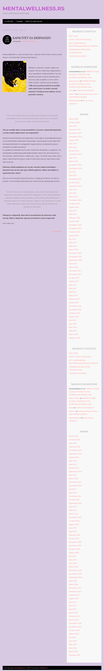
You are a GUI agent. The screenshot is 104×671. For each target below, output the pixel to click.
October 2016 (74, 313)
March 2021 (73, 197)
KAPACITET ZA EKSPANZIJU (32, 38)
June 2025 (73, 126)
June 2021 (73, 190)
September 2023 (75, 154)
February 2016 (74, 338)
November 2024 (75, 133)
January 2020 (74, 221)
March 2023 (73, 161)
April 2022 (73, 175)
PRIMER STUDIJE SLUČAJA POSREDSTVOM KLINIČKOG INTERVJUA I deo (84, 74)
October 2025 (74, 122)
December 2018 (75, 253)
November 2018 (75, 257)
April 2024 (73, 147)
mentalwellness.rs (33, 8)
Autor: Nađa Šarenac (29, 41)
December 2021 (75, 179)
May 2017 (73, 288)
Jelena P (72, 94)
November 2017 (75, 274)
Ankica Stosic (74, 81)
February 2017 (74, 299)
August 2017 (74, 281)
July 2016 (72, 320)
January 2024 (74, 151)
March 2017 (73, 295)
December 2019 (75, 225)
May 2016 (73, 327)
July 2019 (72, 239)
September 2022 (75, 168)
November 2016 (75, 310)
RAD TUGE (73, 36)
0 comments (57, 231)
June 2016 (73, 324)
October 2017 (74, 278)
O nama (19, 21)
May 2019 (73, 242)
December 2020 (75, 200)
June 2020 (73, 211)
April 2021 (73, 193)
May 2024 (73, 144)
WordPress (44, 668)
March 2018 (73, 267)
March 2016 (73, 334)
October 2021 (74, 182)
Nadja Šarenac (74, 101)
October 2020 (74, 204)
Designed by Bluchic (96, 668)
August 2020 (74, 207)
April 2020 (73, 214)
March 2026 (73, 119)
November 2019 (75, 228)
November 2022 (75, 165)
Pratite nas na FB (33, 21)
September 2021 (75, 186)
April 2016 (73, 331)
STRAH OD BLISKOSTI (85, 90)
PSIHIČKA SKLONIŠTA (78, 56)
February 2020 (74, 218)
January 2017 (74, 302)
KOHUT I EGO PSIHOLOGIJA (80, 40)
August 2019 (74, 235)
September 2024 (75, 137)
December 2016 (75, 306)
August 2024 (74, 140)
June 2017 (73, 285)
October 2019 (74, 232)
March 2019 (73, 250)
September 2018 (75, 260)
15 (7, 37)
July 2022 (72, 172)
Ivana (71, 90)
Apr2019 (7, 41)
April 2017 (73, 292)
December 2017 (75, 271)
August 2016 (74, 317)
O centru (9, 21)
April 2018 (73, 264)
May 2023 (73, 158)
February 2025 (74, 130)
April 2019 (73, 246)
